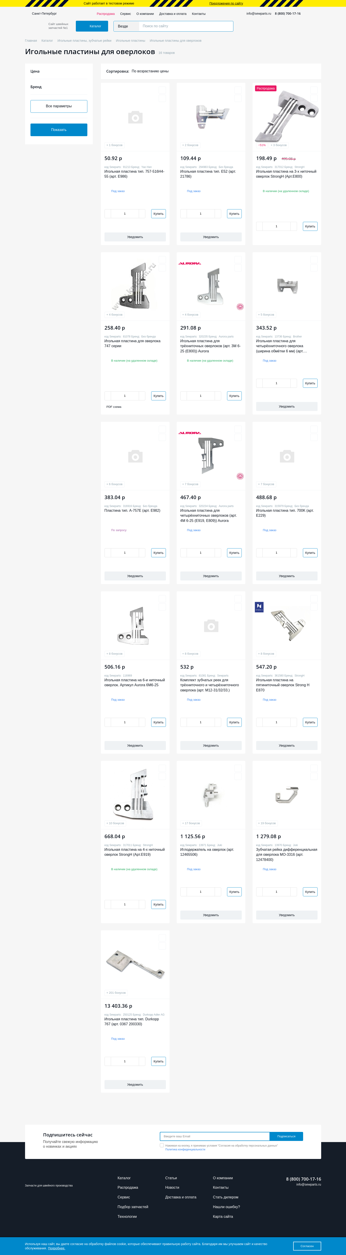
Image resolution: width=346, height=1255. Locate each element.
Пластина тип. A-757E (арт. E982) (132, 510)
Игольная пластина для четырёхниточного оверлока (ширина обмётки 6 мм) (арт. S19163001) (280, 346)
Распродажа (106, 14)
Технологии (127, 1216)
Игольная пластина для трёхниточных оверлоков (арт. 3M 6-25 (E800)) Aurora (210, 346)
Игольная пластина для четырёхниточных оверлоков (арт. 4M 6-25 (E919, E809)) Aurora (208, 516)
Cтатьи (171, 1178)
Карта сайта (223, 1216)
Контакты (198, 14)
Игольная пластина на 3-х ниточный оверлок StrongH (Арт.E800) (286, 174)
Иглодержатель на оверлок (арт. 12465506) (207, 852)
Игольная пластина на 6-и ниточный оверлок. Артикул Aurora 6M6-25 (134, 682)
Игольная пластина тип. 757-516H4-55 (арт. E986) (134, 174)
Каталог (124, 1178)
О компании (145, 14)
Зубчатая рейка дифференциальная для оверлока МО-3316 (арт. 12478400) (286, 855)
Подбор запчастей (133, 1207)
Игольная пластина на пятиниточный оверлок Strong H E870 (283, 685)
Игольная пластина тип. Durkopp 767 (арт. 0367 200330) (131, 1021)
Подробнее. (56, 1248)
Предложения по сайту (226, 3)
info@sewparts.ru (258, 13)
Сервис (125, 14)
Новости (172, 1187)
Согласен (307, 1246)
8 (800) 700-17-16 (288, 13)
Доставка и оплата (173, 14)
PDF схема (114, 406)
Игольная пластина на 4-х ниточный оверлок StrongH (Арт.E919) (134, 852)
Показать (58, 130)
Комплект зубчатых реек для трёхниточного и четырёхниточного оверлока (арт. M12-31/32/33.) (209, 685)
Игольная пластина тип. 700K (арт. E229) (285, 513)
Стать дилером (225, 1197)
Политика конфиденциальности (185, 1149)
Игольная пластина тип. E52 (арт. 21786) (208, 174)
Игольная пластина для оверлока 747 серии (132, 343)
